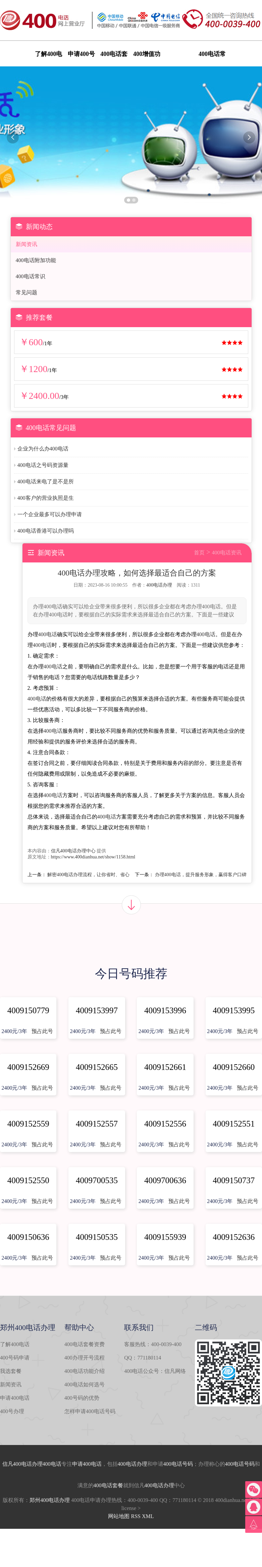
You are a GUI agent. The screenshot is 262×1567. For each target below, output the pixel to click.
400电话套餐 (108, 1485)
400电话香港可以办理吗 (45, 531)
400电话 (47, 634)
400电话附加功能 (36, 260)
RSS (135, 1516)
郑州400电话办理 (50, 1500)
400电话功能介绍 (84, 1371)
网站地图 (118, 1516)
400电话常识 (30, 276)
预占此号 (42, 1031)
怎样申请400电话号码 (89, 1411)
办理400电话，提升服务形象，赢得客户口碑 (201, 874)
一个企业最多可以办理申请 (49, 514)
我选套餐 (10, 1371)
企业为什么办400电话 (42, 448)
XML (148, 1516)
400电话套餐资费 (84, 1344)
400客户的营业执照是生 (45, 498)
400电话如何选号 (84, 1384)
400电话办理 (159, 585)
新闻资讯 (26, 244)
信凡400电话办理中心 (73, 850)
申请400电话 (15, 1398)
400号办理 (12, 1411)
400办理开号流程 (84, 1358)
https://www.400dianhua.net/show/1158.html (93, 856)
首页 (199, 552)
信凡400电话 (17, 1464)
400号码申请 (15, 1358)
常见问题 (26, 292)
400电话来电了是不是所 (45, 481)
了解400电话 (15, 1344)
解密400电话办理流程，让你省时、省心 (88, 874)
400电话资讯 (227, 552)
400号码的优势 (81, 1398)
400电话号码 (178, 1464)
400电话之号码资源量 (42, 465)
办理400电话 (46, 1464)
